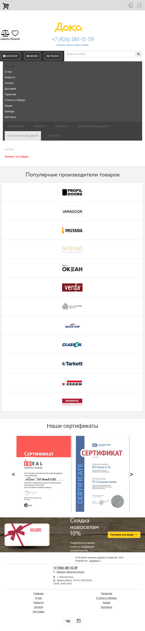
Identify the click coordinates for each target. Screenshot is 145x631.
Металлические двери (23, 135)
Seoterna (94, 560)
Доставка (10, 88)
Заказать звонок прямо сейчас (72, 45)
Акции (8, 105)
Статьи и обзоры (15, 100)
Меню (32, 56)
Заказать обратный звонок (70, 572)
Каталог (10, 56)
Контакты (10, 117)
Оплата (9, 83)
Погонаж (54, 135)
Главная (10, 66)
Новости (10, 77)
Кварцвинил (16, 126)
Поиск (53, 56)
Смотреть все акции (124, 535)
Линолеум (62, 126)
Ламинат (39, 126)
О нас (8, 71)
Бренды (9, 111)
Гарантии (10, 94)
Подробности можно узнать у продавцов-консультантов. (86, 534)
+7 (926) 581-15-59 (73, 40)
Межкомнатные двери (93, 126)
